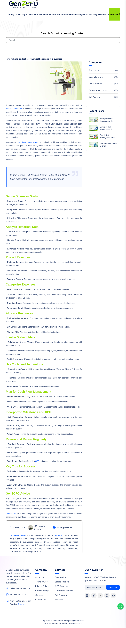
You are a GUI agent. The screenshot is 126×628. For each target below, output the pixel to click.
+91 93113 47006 (18, 594)
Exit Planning (76, 14)
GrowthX (115, 14)
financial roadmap (14, 109)
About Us (39, 577)
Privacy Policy (42, 586)
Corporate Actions (59, 14)
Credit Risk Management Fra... (108, 136)
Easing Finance (26, 14)
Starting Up (12, 14)
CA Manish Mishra (18, 535)
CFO (37, 461)
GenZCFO (58, 535)
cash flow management (28, 142)
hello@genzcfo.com (20, 588)
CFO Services (41, 14)
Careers (39, 595)
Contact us (11, 514)
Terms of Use (41, 581)
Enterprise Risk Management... (106, 119)
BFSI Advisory (90, 14)
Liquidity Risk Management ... (106, 128)
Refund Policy (41, 590)
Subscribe (113, 587)
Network (103, 14)
